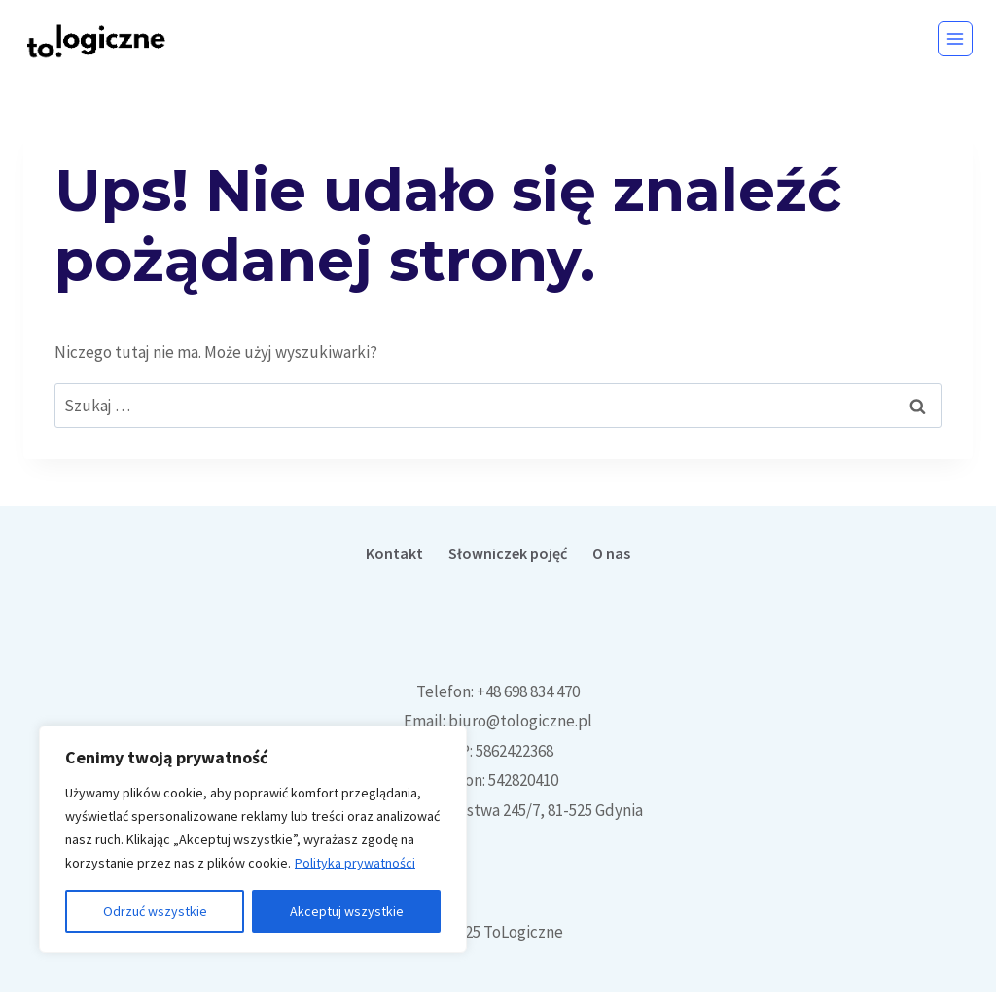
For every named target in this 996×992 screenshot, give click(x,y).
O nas (611, 553)
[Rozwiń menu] (955, 38)
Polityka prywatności (355, 862)
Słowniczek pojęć (507, 553)
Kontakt (394, 553)
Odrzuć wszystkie (155, 911)
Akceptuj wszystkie (347, 911)
